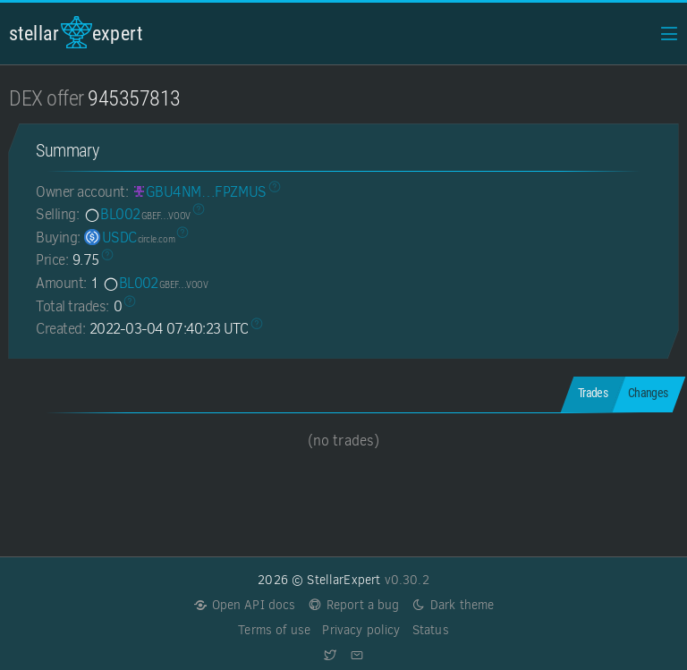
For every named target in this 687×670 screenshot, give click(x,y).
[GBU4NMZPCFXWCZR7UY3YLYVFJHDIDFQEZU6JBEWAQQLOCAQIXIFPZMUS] (199, 191)
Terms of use (274, 630)
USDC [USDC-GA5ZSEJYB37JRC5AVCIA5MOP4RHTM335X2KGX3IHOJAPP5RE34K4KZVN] (129, 237)
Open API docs (244, 605)
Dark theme (453, 605)
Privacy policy (361, 630)
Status (430, 630)
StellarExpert (76, 32)
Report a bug (354, 605)
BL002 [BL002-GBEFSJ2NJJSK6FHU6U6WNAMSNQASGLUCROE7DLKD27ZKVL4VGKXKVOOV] (137, 214)
